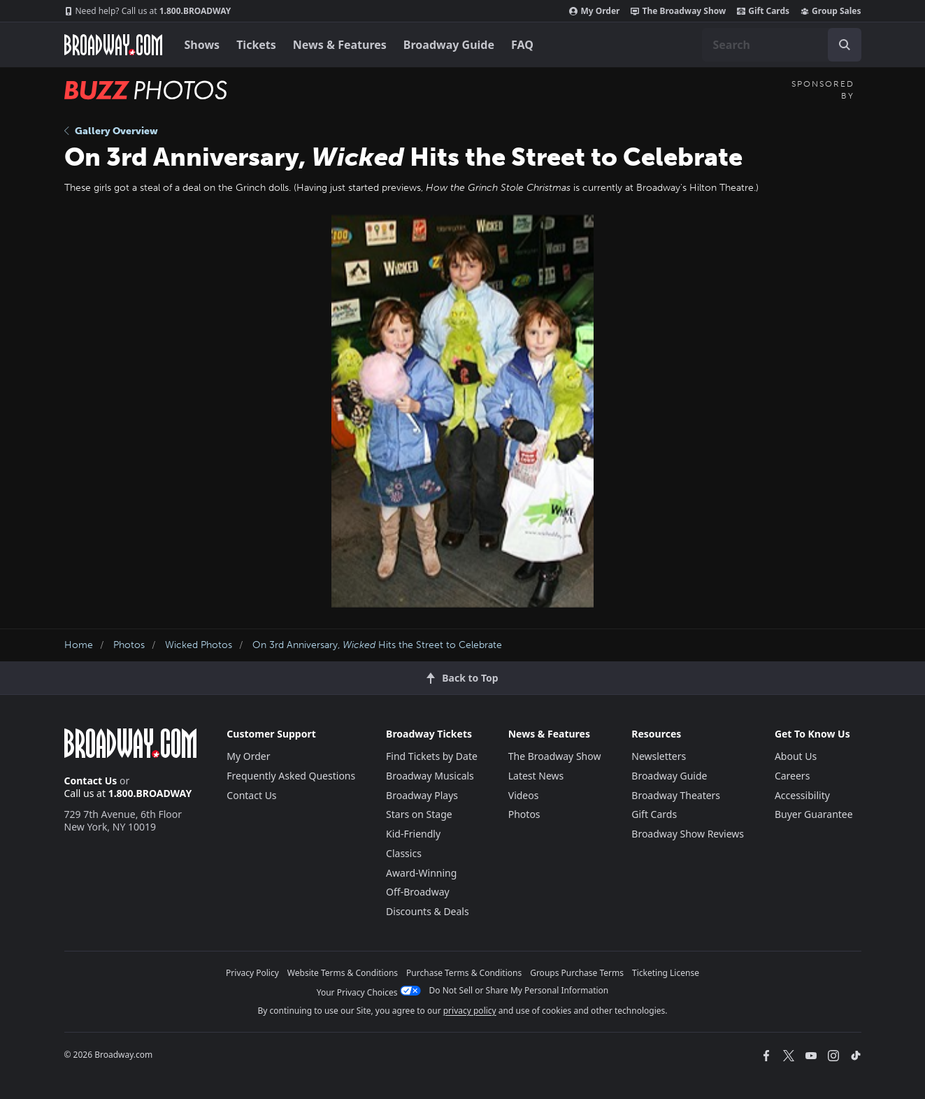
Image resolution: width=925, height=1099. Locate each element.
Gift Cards (763, 11)
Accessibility (802, 795)
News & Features (340, 44)
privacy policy (469, 1011)
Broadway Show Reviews (687, 833)
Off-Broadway (418, 891)
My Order (594, 11)
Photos (129, 645)
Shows (202, 44)
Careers (792, 775)
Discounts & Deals (427, 911)
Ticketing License (665, 973)
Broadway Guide (448, 44)
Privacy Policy (252, 973)
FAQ (522, 44)
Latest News (536, 775)
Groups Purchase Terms (577, 973)
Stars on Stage (419, 814)
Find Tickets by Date (432, 756)
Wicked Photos (198, 645)
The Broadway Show (678, 11)
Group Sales (831, 11)
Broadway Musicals (430, 775)
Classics (404, 853)
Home (78, 645)
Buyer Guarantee (814, 814)
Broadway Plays (422, 795)
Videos (523, 795)
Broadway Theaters (675, 795)
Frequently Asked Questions (291, 775)
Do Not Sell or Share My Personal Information (519, 990)
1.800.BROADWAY (147, 11)
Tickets (256, 44)
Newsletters (658, 756)
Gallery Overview (111, 131)
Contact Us (90, 780)
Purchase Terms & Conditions (464, 973)
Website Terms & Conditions (342, 973)
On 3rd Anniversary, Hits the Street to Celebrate (377, 645)
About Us (796, 756)
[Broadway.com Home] (113, 44)
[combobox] (781, 45)
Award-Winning (421, 872)
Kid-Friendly (413, 833)
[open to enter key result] (844, 45)
